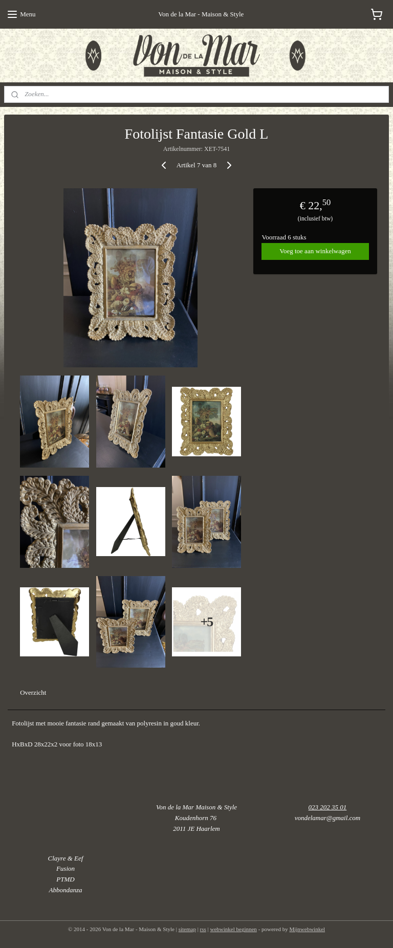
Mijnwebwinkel (307, 929)
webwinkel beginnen (233, 929)
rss (203, 929)
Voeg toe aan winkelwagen (315, 251)
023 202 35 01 (328, 807)
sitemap (187, 929)
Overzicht (33, 692)
